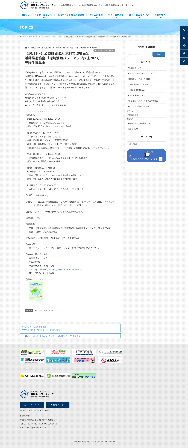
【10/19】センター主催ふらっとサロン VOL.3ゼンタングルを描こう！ (53, 336)
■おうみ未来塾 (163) (136, 95)
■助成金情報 (133, 115)
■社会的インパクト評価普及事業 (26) (143, 101)
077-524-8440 (32, 405)
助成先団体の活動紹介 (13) (141, 84)
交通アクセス (58, 405)
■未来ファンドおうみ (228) (139, 79)
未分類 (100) (133, 129)
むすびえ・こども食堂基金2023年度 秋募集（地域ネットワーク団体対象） (41, 328)
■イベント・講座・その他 (104, 50)
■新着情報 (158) (134, 68)
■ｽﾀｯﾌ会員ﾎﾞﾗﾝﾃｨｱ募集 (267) (139, 123)
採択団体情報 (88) (137, 90)
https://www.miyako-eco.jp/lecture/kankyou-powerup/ (59, 269)
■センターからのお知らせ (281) (141, 73)
